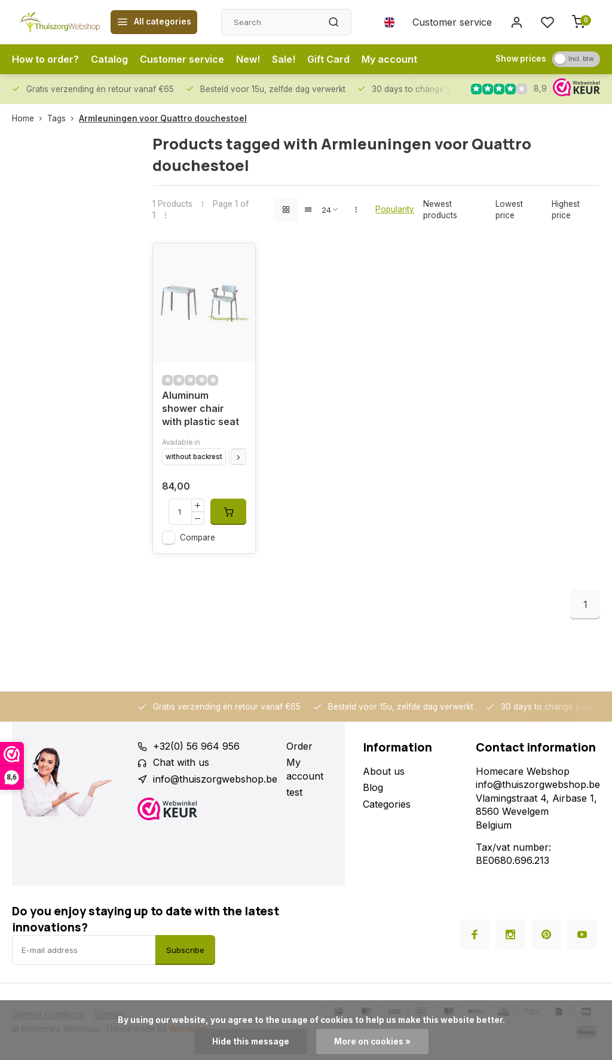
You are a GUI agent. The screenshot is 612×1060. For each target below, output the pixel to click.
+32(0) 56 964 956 (196, 746)
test (294, 792)
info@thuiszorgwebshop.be (215, 779)
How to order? (45, 59)
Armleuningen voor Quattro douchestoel (163, 118)
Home (29, 118)
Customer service (452, 22)
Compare (197, 537)
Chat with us (181, 762)
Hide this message (250, 1041)
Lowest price (509, 209)
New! (248, 59)
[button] (238, 457)
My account (389, 59)
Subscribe (185, 950)
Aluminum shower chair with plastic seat (200, 408)
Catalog (109, 59)
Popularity (394, 209)
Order (299, 746)
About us (384, 771)
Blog (373, 787)
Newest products (440, 209)
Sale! (283, 59)
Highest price (566, 209)
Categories (387, 804)
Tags (63, 118)
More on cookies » (372, 1041)
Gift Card (328, 59)
